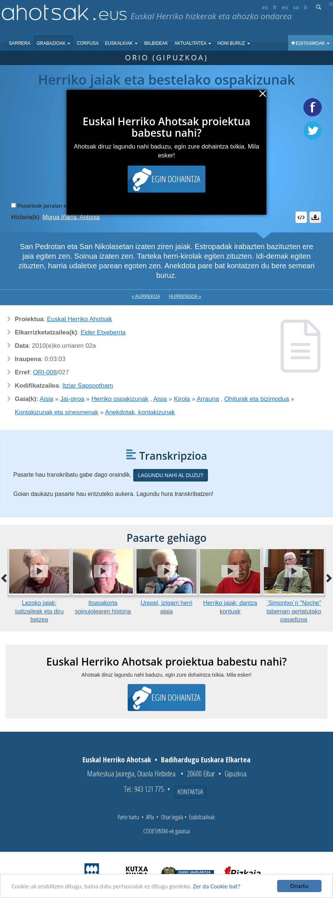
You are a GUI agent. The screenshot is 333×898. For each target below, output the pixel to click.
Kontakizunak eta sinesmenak (56, 412)
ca (296, 7)
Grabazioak (53, 43)
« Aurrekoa (146, 296)
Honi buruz (234, 43)
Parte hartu (128, 817)
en (285, 7)
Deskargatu (315, 217)
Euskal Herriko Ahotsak (79, 319)
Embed (301, 217)
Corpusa (87, 43)
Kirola (182, 398)
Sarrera (19, 43)
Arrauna (207, 398)
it (305, 7)
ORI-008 (45, 372)
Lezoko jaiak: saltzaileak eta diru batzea (39, 611)
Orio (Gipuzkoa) (166, 57)
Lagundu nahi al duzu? (170, 475)
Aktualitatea (192, 43)
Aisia (46, 398)
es (265, 7)
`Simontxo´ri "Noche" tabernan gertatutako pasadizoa (293, 611)
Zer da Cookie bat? (216, 886)
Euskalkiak (121, 43)
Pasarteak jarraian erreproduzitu (57, 206)
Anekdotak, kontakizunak (140, 412)
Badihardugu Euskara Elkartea (205, 760)
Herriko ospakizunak (119, 398)
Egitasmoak (310, 43)
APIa (150, 817)
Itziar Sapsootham (88, 385)
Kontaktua (190, 791)
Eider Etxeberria (103, 332)
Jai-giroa (72, 398)
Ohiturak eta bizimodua (256, 398)
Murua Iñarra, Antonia (71, 217)
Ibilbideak (156, 43)
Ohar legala (172, 817)
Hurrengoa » (185, 296)
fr (275, 7)
